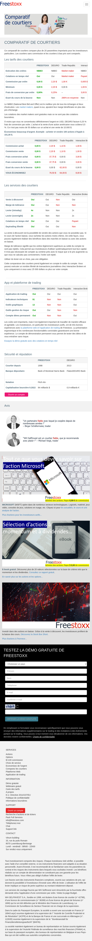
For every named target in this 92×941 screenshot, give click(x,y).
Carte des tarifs (13, 789)
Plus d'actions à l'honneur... (14, 639)
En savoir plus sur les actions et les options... (22, 577)
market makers (26, 107)
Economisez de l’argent (16, 766)
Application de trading (15, 774)
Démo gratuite (12, 783)
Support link (11, 829)
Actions (9, 754)
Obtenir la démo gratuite (21, 719)
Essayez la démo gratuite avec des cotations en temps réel (30, 341)
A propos (10, 792)
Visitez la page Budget (67, 893)
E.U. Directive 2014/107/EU (18, 795)
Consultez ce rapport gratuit (41, 572)
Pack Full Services (14, 817)
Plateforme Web (13, 771)
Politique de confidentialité (17, 798)
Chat (8, 826)
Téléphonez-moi (13, 823)
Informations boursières (16, 801)
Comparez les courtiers (16, 769)
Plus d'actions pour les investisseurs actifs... (22, 515)
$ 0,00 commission (14, 760)
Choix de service (13, 763)
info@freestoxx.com (15, 820)
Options (9, 757)
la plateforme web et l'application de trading (40, 328)
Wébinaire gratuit (13, 786)
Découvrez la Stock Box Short (34, 634)
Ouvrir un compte (15, 810)
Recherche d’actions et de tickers (21, 814)
